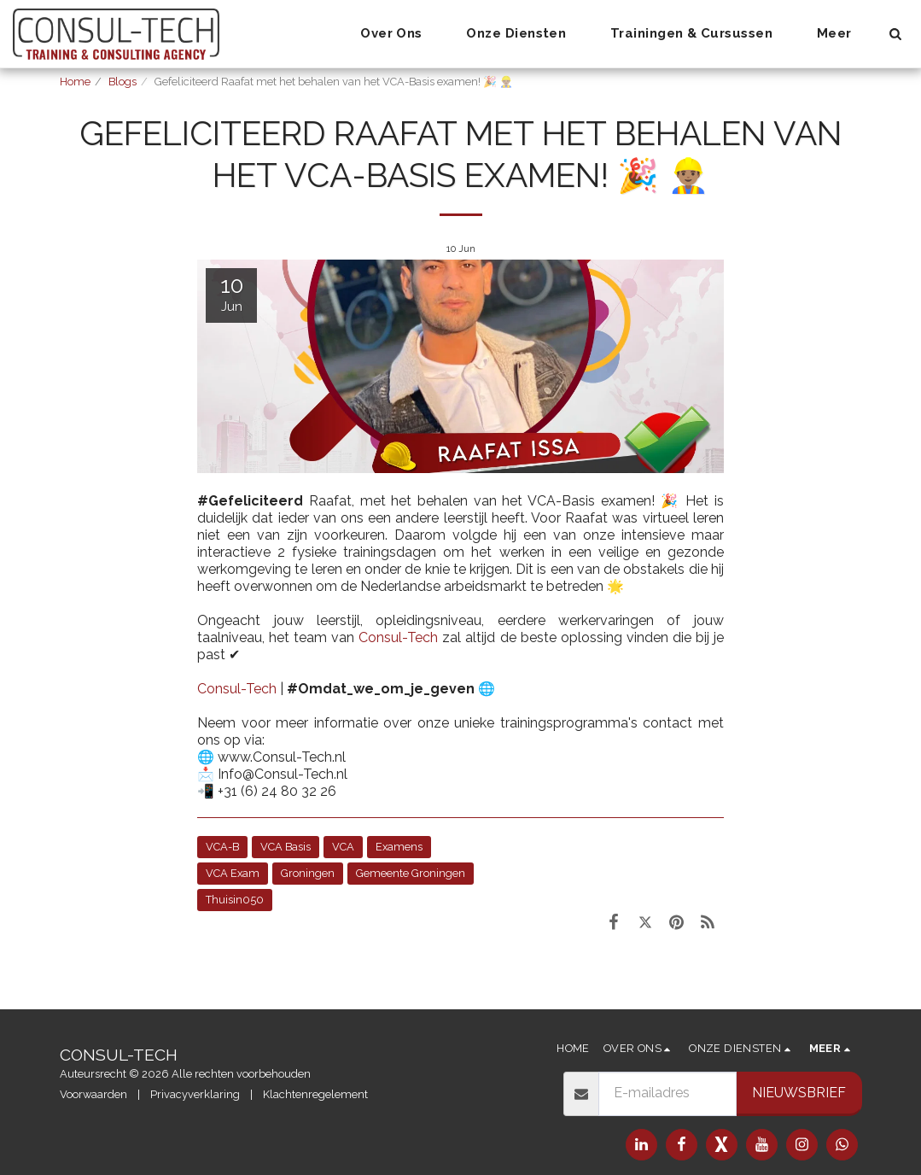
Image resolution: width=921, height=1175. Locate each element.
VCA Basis (285, 846)
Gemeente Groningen (410, 873)
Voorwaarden (93, 1094)
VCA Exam (232, 873)
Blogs (122, 81)
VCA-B (222, 846)
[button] (399, 34)
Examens (399, 846)
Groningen (308, 873)
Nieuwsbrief (799, 1092)
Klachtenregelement (315, 1094)
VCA (343, 846)
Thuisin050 (235, 899)
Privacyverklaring (195, 1094)
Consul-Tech (398, 637)
